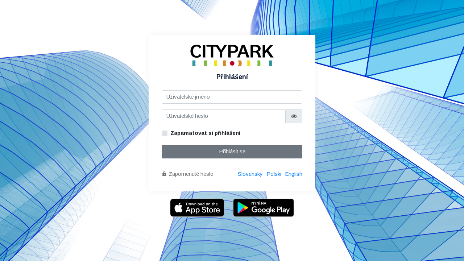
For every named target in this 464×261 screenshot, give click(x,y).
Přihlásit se (232, 151)
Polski (273, 174)
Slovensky (250, 174)
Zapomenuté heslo (188, 174)
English (293, 174)
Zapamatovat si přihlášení (205, 133)
